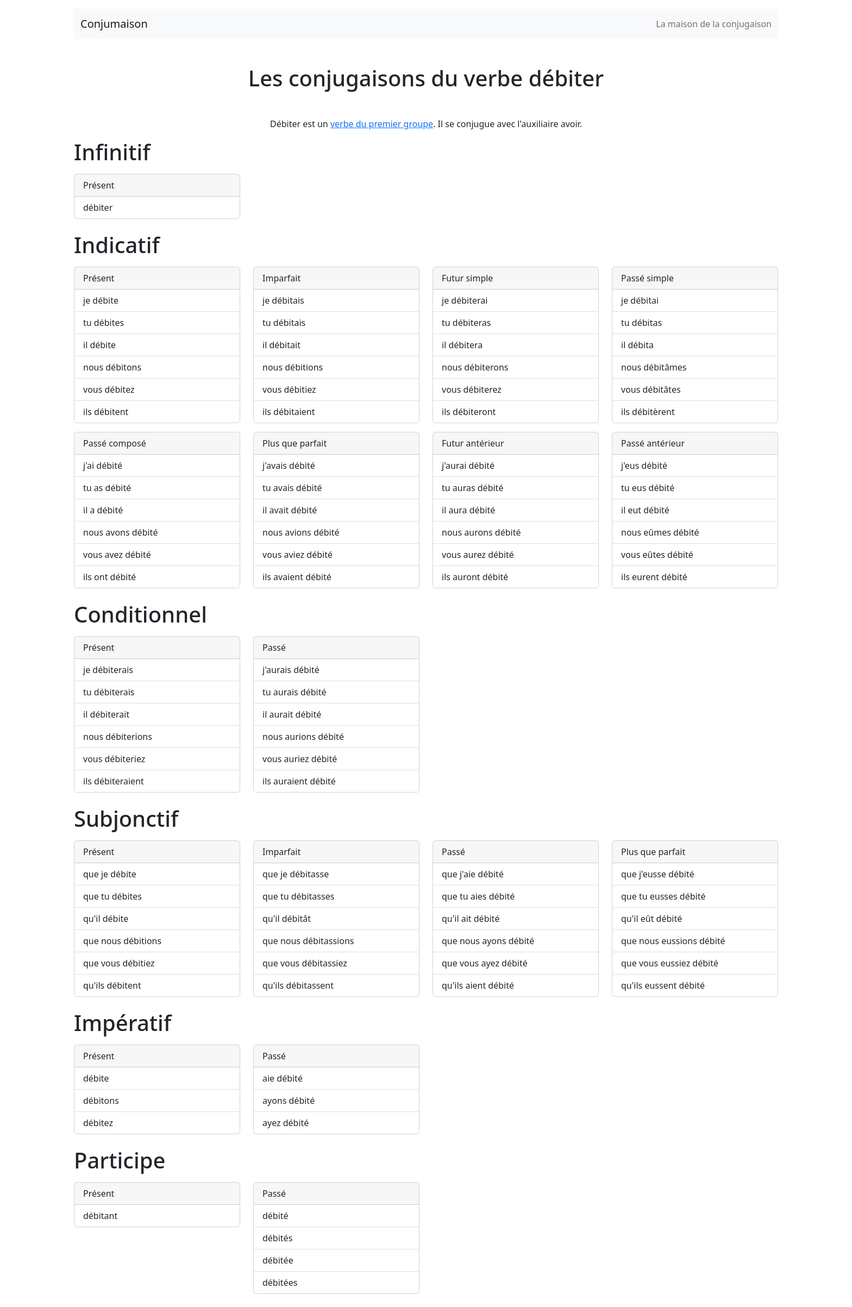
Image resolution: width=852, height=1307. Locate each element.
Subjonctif (126, 818)
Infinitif (112, 152)
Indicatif (117, 245)
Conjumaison (114, 23)
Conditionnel (140, 614)
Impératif (122, 1023)
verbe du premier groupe (381, 124)
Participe (120, 1160)
